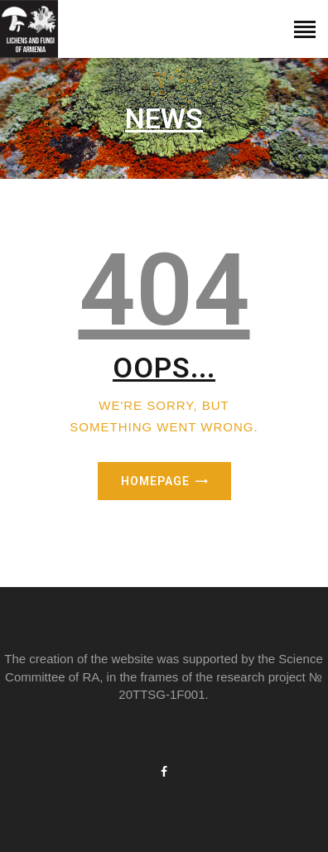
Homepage (155, 481)
